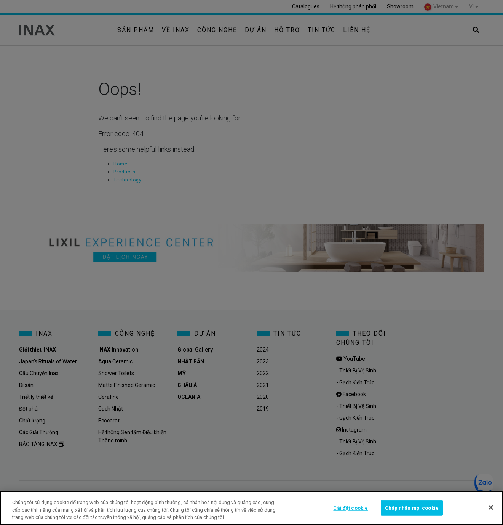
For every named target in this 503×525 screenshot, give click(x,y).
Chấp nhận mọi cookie (412, 508)
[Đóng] (490, 507)
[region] (251, 508)
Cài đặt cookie (350, 508)
